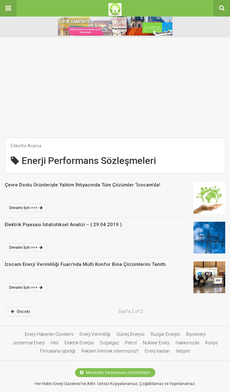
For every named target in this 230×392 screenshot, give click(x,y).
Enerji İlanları (157, 351)
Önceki (20, 311)
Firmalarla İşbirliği (57, 351)
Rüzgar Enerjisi (165, 334)
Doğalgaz (109, 342)
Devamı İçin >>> (26, 208)
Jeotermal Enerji (29, 342)
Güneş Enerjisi (130, 334)
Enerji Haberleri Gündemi (49, 334)
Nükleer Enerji (156, 342)
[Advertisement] (115, 89)
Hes (55, 342)
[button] (8, 8)
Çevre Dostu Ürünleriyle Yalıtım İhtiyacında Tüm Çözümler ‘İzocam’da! (82, 185)
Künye (211, 342)
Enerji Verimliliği (95, 334)
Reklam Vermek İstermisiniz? (110, 351)
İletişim (183, 351)
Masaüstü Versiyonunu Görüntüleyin (115, 372)
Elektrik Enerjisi (79, 342)
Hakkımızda (187, 342)
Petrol (131, 342)
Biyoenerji (196, 334)
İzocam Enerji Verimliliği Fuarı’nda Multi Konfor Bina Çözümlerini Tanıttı (85, 264)
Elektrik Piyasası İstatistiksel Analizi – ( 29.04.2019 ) (63, 224)
